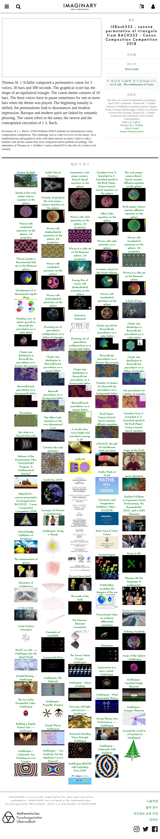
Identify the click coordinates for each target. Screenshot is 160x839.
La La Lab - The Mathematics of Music (131, 84)
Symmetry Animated (80, 317)
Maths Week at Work (107, 473)
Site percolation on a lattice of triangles (134, 392)
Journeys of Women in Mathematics (52, 511)
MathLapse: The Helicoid (53, 679)
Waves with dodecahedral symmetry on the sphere (52, 300)
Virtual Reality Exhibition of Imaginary (26, 535)
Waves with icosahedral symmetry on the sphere (106, 299)
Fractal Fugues (107, 554)
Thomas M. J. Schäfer (131, 125)
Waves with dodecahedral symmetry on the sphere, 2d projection (52, 235)
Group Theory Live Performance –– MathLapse (107, 722)
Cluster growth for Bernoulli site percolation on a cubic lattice (107, 331)
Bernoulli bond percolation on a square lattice (79, 406)
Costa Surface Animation (26, 627)
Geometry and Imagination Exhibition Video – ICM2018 (107, 505)
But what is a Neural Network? (26, 434)
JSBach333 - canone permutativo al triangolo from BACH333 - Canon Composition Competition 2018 (25, 502)
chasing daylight (26, 172)
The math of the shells (80, 597)
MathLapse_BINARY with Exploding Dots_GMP (80, 767)
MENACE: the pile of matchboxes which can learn (107, 447)
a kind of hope (134, 301)
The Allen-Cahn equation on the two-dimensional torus (53, 423)
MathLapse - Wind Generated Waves (107, 696)
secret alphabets (134, 476)
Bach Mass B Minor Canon (107, 532)
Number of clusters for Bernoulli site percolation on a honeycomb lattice (107, 388)
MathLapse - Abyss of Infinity (80, 684)
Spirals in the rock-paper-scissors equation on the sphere (26, 198)
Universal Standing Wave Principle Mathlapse (80, 737)
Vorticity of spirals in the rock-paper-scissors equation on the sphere (52, 203)
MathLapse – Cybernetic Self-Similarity (107, 749)
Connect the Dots (53, 657)
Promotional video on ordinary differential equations (107, 620)
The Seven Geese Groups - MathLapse (80, 658)
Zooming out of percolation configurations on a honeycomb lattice (80, 344)
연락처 (153, 819)
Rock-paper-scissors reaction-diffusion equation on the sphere (134, 212)
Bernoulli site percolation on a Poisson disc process (107, 359)
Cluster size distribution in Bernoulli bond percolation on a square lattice (52, 363)
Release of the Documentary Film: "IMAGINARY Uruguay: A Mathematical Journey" (26, 464)
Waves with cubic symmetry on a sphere (107, 244)
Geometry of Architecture (26, 584)
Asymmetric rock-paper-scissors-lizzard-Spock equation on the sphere (80, 179)
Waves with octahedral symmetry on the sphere (52, 269)
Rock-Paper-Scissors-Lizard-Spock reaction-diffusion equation (107, 419)
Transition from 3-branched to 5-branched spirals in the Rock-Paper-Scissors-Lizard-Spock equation (134, 422)
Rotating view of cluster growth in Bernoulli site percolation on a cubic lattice (25, 325)
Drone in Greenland (134, 610)
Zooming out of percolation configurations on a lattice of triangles (53, 332)
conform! (80, 459)
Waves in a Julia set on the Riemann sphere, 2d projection (80, 254)
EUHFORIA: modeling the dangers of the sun (107, 588)
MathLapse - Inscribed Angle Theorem (134, 683)
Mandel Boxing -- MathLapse (26, 677)
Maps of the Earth (134, 450)
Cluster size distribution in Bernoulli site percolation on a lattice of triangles (134, 364)
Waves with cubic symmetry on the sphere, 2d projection (80, 222)
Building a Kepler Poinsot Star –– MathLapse (26, 727)
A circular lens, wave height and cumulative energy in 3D (79, 434)
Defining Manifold (134, 631)
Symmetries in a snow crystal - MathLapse (107, 671)
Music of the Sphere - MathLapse (134, 657)
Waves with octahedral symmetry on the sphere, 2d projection (25, 230)
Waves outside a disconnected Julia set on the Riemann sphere (26, 264)
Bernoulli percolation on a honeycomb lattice (52, 394)
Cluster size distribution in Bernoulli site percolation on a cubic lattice (133, 330)
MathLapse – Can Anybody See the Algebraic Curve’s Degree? (53, 756)
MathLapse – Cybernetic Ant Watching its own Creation (26, 756)
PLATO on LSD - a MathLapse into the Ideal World (26, 653)
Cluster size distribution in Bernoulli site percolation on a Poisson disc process (26, 359)
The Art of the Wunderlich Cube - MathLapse (26, 703)
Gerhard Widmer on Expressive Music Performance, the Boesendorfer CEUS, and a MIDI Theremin (134, 505)
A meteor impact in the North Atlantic (107, 270)
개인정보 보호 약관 (145, 813)
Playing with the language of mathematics (134, 581)
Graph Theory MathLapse (53, 727)
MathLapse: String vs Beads (52, 532)
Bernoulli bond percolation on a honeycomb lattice (25, 390)
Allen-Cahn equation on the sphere (107, 217)
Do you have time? (80, 576)
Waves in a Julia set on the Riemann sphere (134, 276)
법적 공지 (152, 807)
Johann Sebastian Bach (132, 131)
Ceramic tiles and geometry (53, 449)
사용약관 (152, 801)
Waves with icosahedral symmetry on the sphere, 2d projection (133, 244)
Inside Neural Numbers (53, 174)
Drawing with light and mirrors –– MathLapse (79, 710)
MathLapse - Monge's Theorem (134, 708)
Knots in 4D (134, 553)
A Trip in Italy (26, 607)
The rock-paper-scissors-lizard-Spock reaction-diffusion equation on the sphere (134, 179)
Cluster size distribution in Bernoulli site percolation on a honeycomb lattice (79, 376)
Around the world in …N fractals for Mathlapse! (134, 734)
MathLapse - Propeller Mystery (53, 703)
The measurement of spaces (25, 560)
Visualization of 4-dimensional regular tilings (26, 294)
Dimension (107, 645)
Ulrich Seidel (131, 69)
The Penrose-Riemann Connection (80, 623)
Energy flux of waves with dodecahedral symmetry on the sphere (79, 287)
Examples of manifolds (53, 633)
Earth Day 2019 (52, 479)
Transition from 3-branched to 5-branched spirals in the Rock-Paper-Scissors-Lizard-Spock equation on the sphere (107, 183)
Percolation (25, 412)
